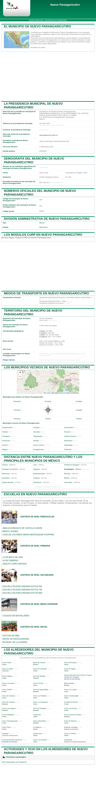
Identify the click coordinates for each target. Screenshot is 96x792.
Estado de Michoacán (36, 20)
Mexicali (67, 474)
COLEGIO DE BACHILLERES (15, 616)
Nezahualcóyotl (39, 474)
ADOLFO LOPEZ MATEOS (14, 564)
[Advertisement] (48, 76)
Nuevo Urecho (38, 445)
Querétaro (6, 478)
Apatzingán (68, 445)
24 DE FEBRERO (10, 560)
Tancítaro (17, 410)
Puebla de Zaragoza (71, 465)
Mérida (66, 478)
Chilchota (67, 449)
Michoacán (43, 227)
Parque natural (9, 360)
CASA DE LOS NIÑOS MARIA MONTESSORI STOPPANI (28, 535)
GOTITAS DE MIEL (11, 636)
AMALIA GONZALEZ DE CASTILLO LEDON (22, 528)
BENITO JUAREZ (10, 531)
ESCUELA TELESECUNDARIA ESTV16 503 (22, 586)
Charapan (17, 401)
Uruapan (48, 401)
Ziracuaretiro (69, 427)
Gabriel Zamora (70, 436)
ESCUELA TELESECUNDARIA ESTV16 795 (22, 590)
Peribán (36, 441)
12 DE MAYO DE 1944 (12, 557)
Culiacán (36, 478)
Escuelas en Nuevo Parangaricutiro (35, 494)
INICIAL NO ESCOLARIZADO (15, 639)
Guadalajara (69, 469)
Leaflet (47, 393)
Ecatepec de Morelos (10, 469)
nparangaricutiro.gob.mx (48, 135)
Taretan (48, 419)
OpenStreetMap (65, 393)
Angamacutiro (7, 427)
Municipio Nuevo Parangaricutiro (56, 20)
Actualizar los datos (37, 47)
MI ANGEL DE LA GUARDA (14, 642)
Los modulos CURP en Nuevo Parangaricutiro (43, 234)
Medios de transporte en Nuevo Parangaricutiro (46, 293)
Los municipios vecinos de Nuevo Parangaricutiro (47, 367)
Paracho (67, 432)
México (42, 223)
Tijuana (5, 465)
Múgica (5, 449)
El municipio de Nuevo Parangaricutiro (37, 26)
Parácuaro (6, 441)
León (35, 465)
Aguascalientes (8, 482)
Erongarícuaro (38, 449)
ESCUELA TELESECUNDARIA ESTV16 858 (22, 593)
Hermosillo (68, 482)
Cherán (5, 445)
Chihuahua (37, 482)
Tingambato (37, 436)
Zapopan (36, 469)
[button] (20, 373)
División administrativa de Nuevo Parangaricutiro (47, 218)
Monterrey (6, 474)
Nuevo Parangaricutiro (65, 4)
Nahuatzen (68, 441)
